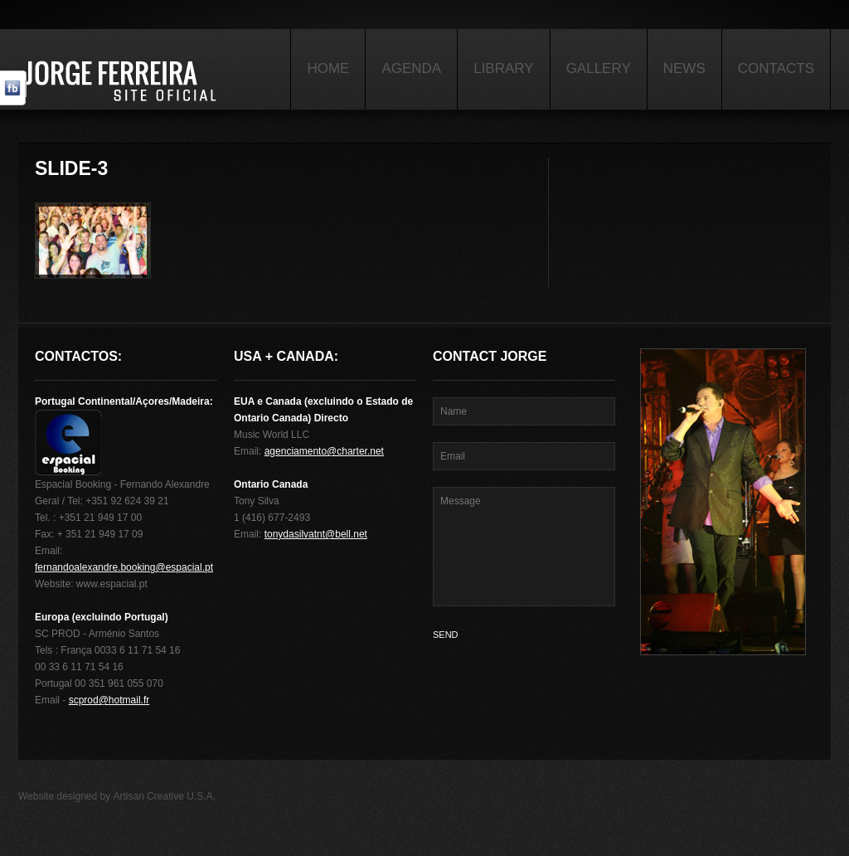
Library (503, 68)
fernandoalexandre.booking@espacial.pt (124, 567)
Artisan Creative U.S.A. (165, 796)
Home (328, 68)
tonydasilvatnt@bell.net (315, 534)
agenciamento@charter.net (324, 451)
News (684, 68)
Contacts (776, 68)
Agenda (411, 68)
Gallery (598, 68)
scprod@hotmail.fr (109, 700)
